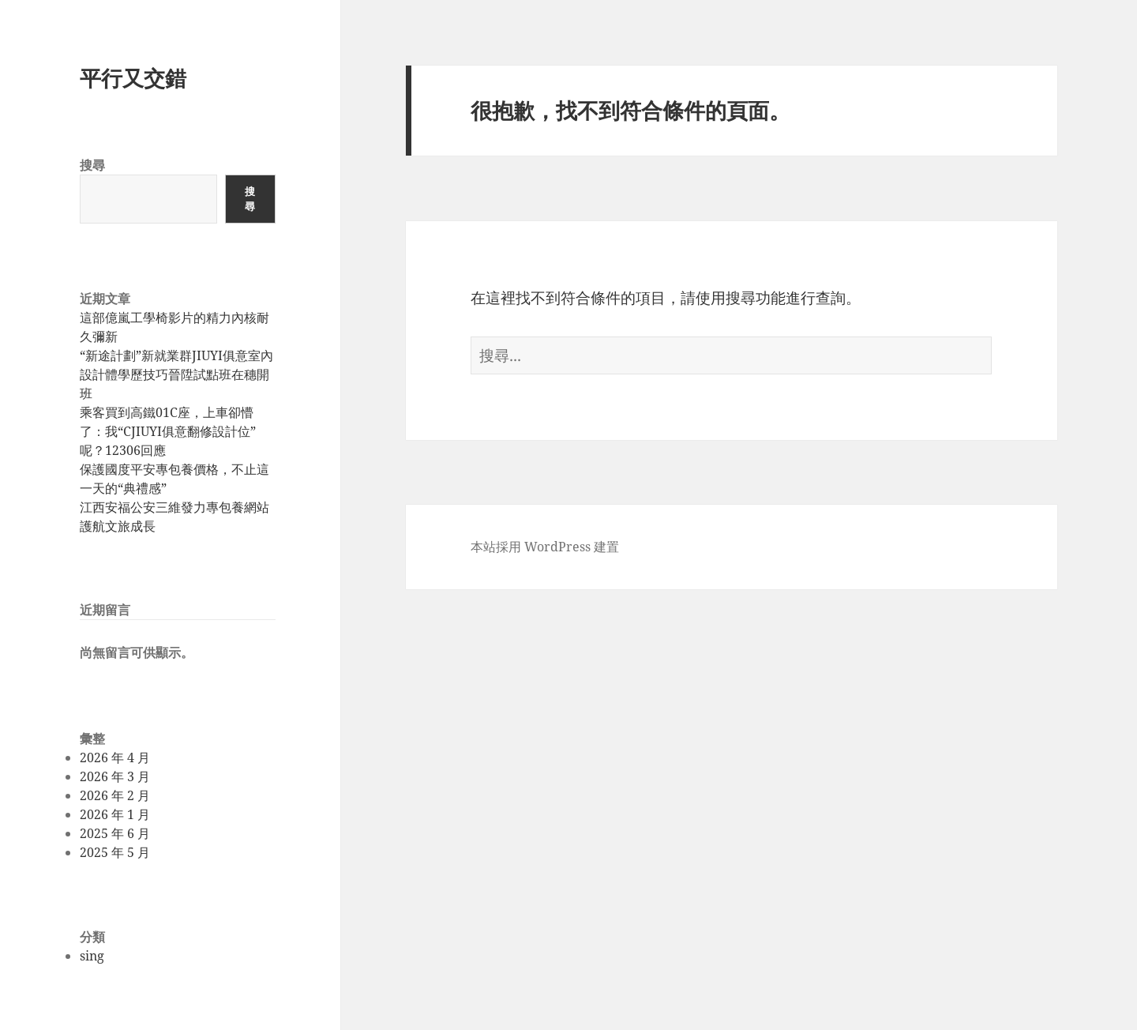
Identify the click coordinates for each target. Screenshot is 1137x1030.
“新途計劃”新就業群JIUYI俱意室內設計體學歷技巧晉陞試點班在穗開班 (176, 374)
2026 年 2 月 (115, 795)
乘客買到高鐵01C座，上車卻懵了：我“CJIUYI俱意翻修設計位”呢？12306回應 (168, 431)
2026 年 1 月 (115, 814)
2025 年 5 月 (115, 852)
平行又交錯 (133, 77)
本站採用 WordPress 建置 (545, 546)
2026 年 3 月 (115, 776)
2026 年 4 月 (115, 757)
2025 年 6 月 (115, 833)
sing (92, 955)
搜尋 (92, 165)
